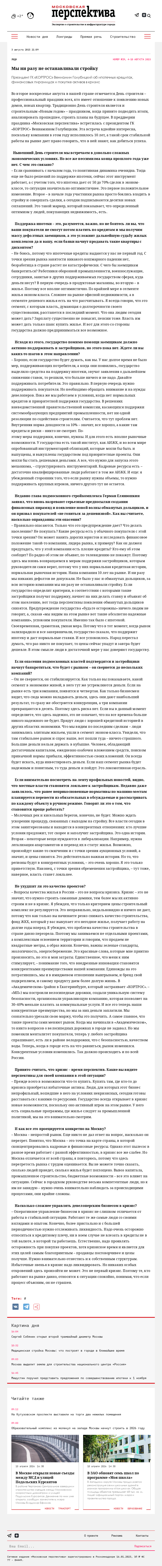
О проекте (91, 1535)
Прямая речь (91, 36)
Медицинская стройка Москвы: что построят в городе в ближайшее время (67, 1350)
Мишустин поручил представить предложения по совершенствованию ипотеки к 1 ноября (78, 1378)
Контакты (142, 1535)
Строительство (122, 36)
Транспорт (64, 1508)
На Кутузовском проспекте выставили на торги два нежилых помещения (66, 1414)
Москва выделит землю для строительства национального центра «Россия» (68, 1364)
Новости (49, 1508)
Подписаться (142, 1546)
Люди (14, 59)
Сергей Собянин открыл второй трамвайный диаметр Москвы (57, 1336)
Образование (134, 1508)
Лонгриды (64, 36)
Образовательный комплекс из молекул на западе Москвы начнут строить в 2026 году (78, 1428)
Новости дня (37, 36)
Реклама (116, 1535)
